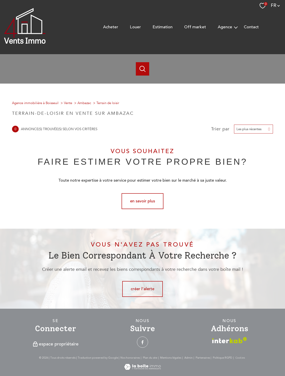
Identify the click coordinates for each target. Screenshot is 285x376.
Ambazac (84, 103)
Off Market (195, 27)
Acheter (110, 27)
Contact (251, 27)
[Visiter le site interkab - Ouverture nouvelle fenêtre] (229, 340)
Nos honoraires (130, 358)
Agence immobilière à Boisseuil (35, 103)
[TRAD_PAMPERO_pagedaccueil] (25, 42)
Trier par (220, 129)
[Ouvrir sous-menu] (236, 27)
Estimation (163, 27)
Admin (188, 358)
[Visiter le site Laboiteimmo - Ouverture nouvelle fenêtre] (142, 368)
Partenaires (203, 358)
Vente (68, 103)
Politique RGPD (222, 358)
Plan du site (150, 358)
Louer (135, 27)
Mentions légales (170, 358)
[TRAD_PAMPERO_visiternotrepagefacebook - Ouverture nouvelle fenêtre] (142, 342)
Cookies (240, 358)
